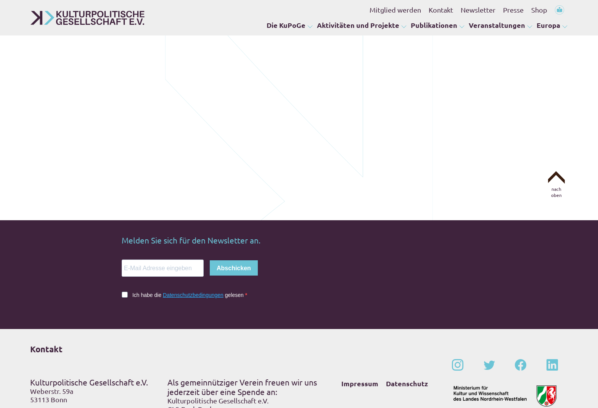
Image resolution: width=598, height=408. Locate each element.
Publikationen (434, 25)
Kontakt (441, 10)
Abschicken (234, 210)
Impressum (359, 325)
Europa (548, 25)
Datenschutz (407, 325)
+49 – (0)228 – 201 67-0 (79, 356)
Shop (539, 10)
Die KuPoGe (286, 25)
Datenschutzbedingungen (193, 237)
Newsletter (478, 10)
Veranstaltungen (497, 25)
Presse (513, 10)
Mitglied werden (395, 10)
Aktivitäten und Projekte (358, 25)
